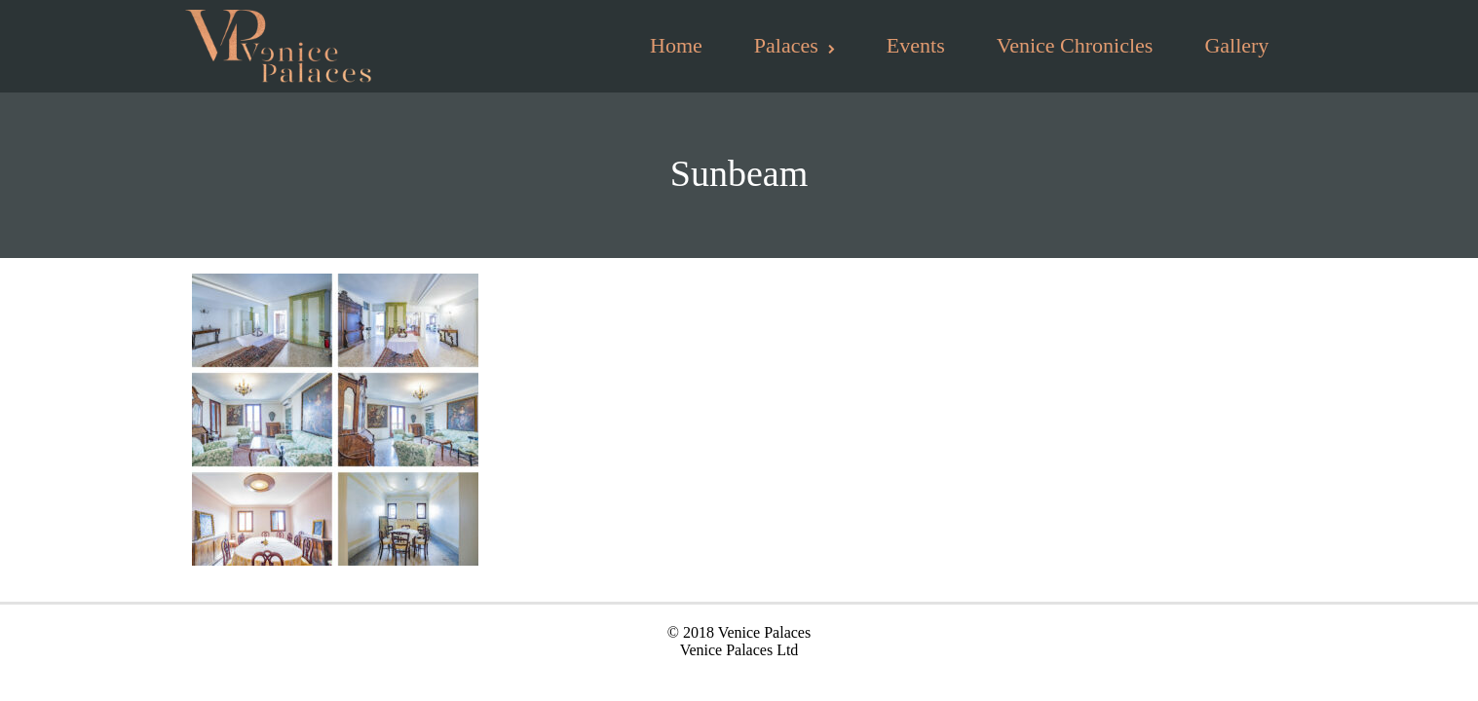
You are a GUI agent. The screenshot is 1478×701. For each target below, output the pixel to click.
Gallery (1236, 45)
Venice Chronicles (1075, 45)
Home (676, 45)
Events (916, 45)
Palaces (794, 45)
